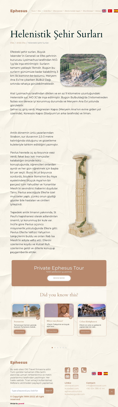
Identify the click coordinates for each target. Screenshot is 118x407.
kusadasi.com (72, 388)
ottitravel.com (72, 385)
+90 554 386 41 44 (95, 388)
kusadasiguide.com (75, 394)
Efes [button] (39, 11)
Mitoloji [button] (98, 11)
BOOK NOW (59, 278)
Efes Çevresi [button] (58, 11)
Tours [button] (34, 11)
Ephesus (18, 11)
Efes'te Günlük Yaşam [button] (73, 11)
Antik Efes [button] (47, 11)
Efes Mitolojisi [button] (88, 11)
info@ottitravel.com (96, 385)
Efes (12, 43)
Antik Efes (21, 43)
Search (49, 391)
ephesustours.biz (73, 391)
